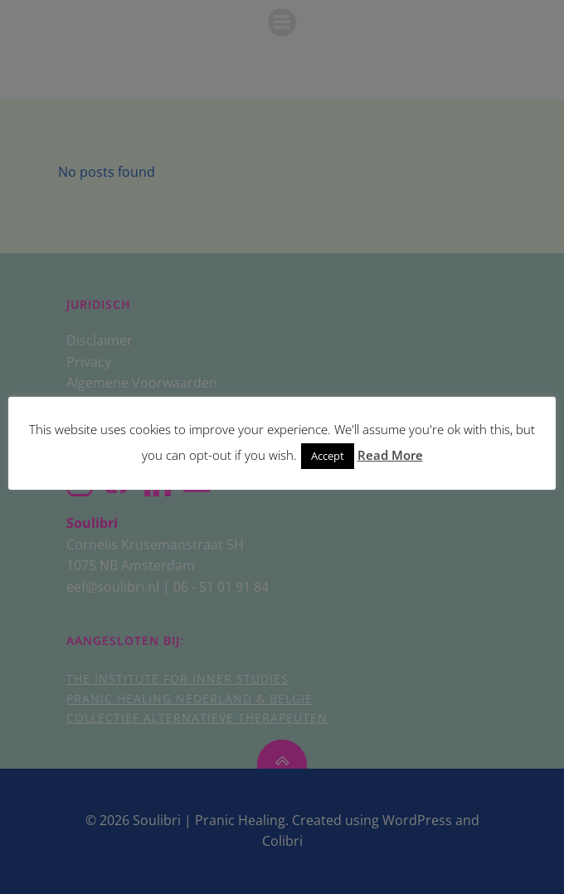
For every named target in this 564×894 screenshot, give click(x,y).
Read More (390, 455)
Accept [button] (327, 455)
